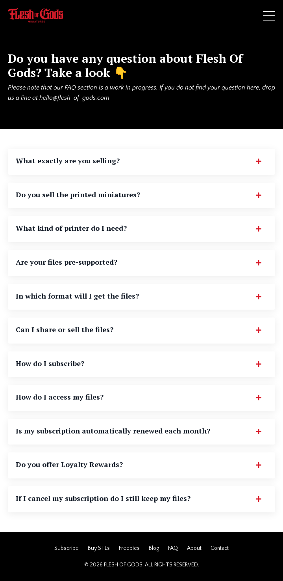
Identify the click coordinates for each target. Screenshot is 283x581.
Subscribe (66, 548)
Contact (220, 548)
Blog (154, 548)
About (194, 548)
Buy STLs (99, 548)
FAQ (173, 548)
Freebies (129, 548)
